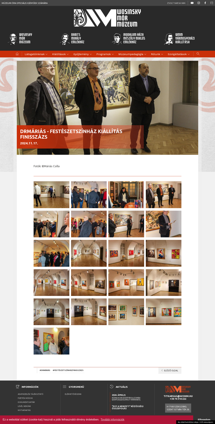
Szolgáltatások (179, 54)
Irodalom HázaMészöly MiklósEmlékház (128, 39)
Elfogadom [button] (204, 419)
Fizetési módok (25, 398)
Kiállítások (61, 54)
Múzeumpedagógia (132, 54)
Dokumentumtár (26, 402)
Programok (105, 54)
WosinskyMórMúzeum (20, 39)
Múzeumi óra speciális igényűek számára (25, 3)
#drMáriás (45, 370)
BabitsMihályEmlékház (72, 39)
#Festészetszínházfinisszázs (68, 370)
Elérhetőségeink (73, 394)
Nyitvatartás (24, 410)
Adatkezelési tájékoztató (30, 394)
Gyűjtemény (83, 54)
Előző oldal (169, 370)
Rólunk (157, 54)
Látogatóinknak (37, 54)
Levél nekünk (24, 406)
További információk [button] (112, 419)
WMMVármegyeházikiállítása (179, 39)
